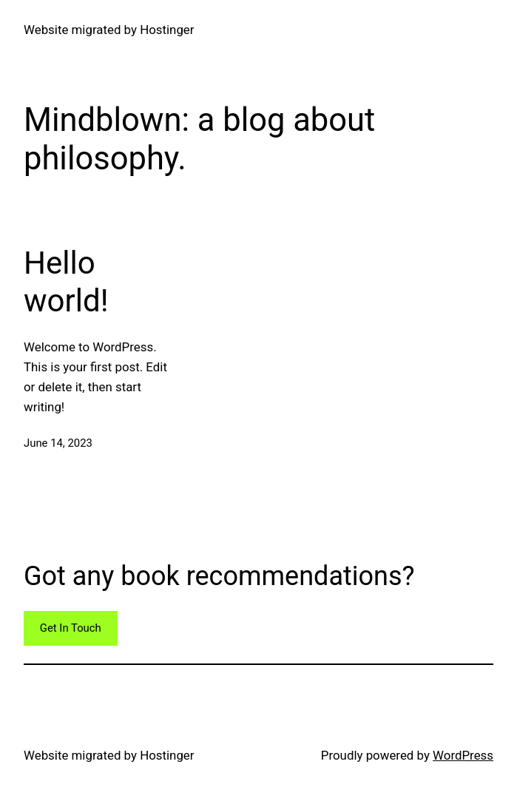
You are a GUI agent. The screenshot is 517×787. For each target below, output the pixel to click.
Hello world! (66, 281)
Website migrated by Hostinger (109, 29)
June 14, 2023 (58, 443)
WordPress (463, 755)
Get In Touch (70, 628)
